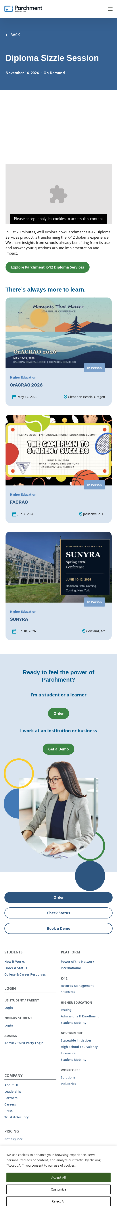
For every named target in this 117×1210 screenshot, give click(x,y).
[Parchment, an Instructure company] (23, 8)
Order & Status (15, 968)
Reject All (58, 1201)
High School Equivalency (79, 1047)
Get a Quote (13, 1139)
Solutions (68, 1077)
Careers (10, 1104)
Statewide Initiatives (76, 1040)
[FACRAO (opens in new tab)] (59, 469)
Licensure (68, 1053)
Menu (110, 9)
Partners (10, 1098)
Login (8, 1007)
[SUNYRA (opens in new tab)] (59, 586)
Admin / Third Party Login (23, 1043)
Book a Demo (58, 928)
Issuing (66, 1010)
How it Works (14, 961)
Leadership (12, 1091)
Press (8, 1111)
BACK (13, 34)
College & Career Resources (25, 974)
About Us (11, 1085)
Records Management (77, 986)
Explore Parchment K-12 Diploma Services (47, 267)
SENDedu (68, 992)
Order (59, 713)
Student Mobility (73, 1023)
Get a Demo (58, 749)
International (71, 968)
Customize (58, 1189)
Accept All (58, 1177)
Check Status (58, 912)
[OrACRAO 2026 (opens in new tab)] (59, 352)
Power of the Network (77, 961)
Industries (68, 1084)
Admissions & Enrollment (80, 1016)
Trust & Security (16, 1117)
